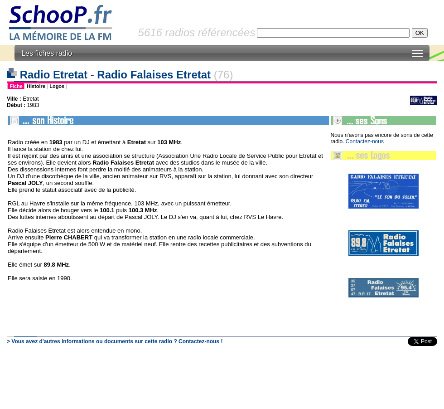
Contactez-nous (365, 141)
